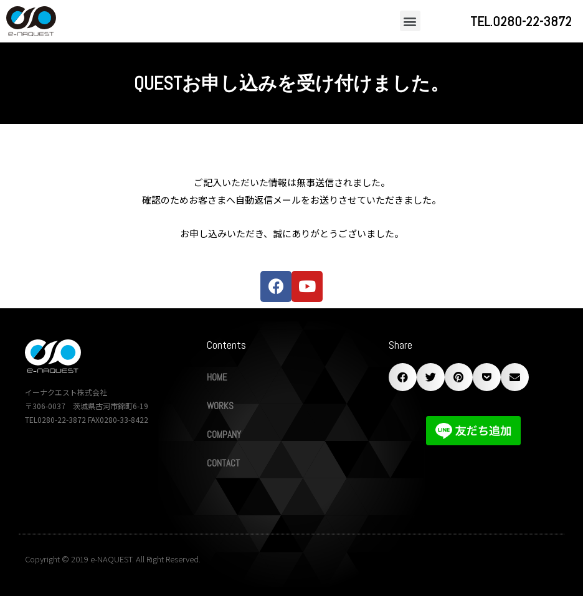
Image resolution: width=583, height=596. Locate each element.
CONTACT (223, 463)
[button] (410, 21)
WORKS (220, 406)
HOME (217, 377)
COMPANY (224, 434)
